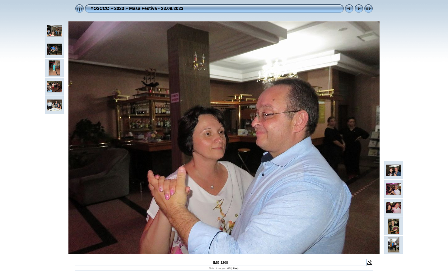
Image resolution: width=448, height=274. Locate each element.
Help (236, 268)
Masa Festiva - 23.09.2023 (156, 8)
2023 (119, 8)
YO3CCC (100, 8)
